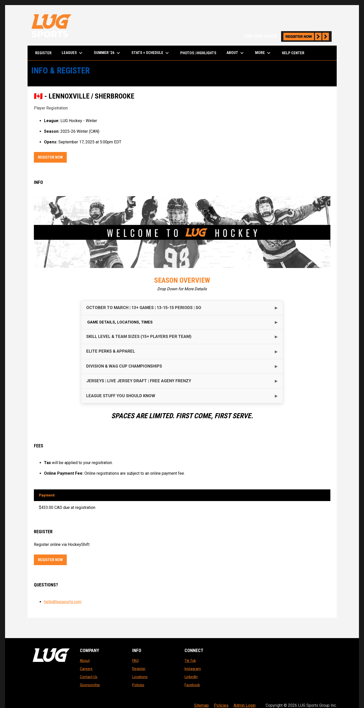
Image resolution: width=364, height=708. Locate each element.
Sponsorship (90, 685)
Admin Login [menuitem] (245, 705)
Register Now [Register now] (52, 156)
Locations (140, 677)
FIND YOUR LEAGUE (288, 36)
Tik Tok (190, 661)
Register (139, 669)
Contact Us (88, 677)
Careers (86, 669)
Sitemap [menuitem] (201, 705)
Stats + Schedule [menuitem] (150, 53)
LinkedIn (191, 677)
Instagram (193, 669)
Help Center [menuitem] (293, 53)
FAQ (135, 661)
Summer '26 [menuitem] (107, 53)
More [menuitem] (263, 53)
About (85, 661)
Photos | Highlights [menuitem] (198, 53)
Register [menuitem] (43, 53)
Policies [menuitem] (221, 705)
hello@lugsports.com (62, 601)
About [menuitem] (235, 53)
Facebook (192, 685)
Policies (138, 685)
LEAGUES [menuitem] (73, 53)
